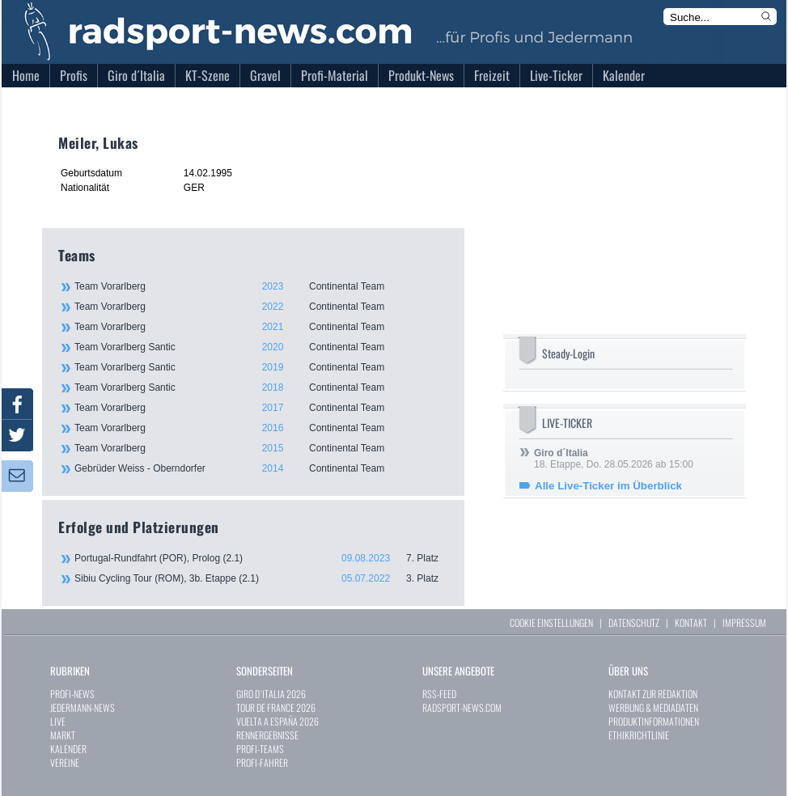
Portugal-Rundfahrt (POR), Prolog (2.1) (261, 558)
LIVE (58, 721)
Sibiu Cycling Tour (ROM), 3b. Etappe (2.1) (261, 578)
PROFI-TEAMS (260, 749)
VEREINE (64, 762)
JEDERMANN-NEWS (82, 707)
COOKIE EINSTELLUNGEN (551, 622)
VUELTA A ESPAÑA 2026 (277, 721)
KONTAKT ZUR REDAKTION (652, 694)
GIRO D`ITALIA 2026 (271, 694)
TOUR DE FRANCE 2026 (276, 707)
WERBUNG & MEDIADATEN (653, 707)
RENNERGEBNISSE (267, 735)
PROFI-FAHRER (262, 762)
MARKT (62, 735)
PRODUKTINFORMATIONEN (653, 721)
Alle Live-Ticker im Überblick (608, 486)
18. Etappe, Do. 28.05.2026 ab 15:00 (613, 458)
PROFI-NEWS (72, 694)
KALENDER (68, 749)
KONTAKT (691, 622)
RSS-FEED (439, 694)
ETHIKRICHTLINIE (638, 735)
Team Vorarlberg (260, 286)
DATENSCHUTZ (633, 622)
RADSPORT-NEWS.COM (462, 707)
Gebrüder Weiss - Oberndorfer (260, 468)
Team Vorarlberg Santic (260, 347)
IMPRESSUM (744, 622)
